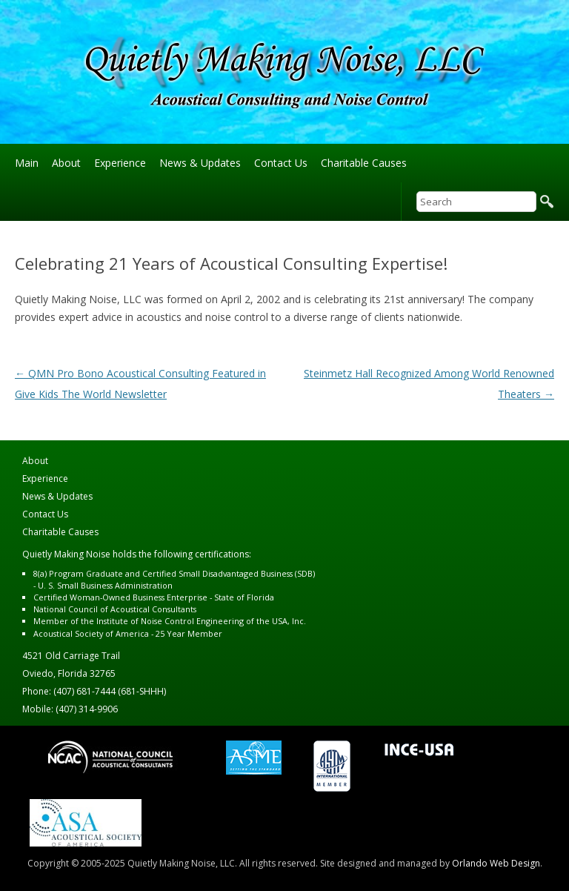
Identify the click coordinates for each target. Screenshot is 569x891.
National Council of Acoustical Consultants (114, 609)
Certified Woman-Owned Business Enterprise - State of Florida (153, 597)
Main (27, 163)
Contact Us (280, 163)
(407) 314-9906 (87, 709)
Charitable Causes (364, 163)
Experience (120, 163)
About (66, 163)
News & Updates (200, 163)
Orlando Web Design (496, 863)
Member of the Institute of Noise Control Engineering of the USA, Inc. (169, 620)
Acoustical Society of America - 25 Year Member (127, 633)
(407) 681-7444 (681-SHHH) (109, 691)
